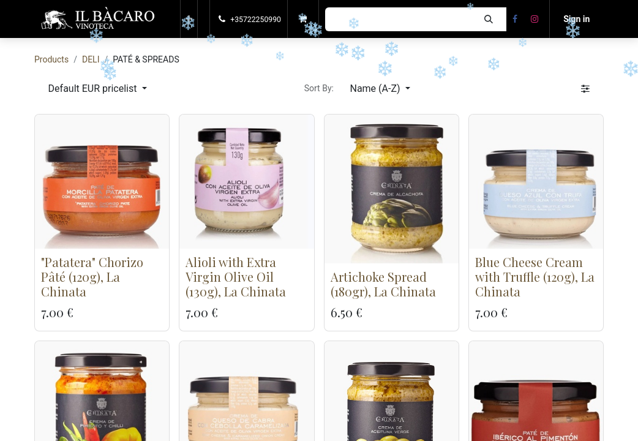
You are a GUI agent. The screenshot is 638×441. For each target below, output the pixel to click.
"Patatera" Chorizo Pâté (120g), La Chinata (92, 277)
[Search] (488, 19)
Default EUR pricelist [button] (94, 88)
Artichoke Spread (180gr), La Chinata (383, 284)
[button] (189, 19)
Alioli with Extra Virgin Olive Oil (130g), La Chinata (236, 277)
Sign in (576, 19)
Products (51, 59)
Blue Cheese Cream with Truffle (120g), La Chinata (535, 277)
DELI (91, 59)
